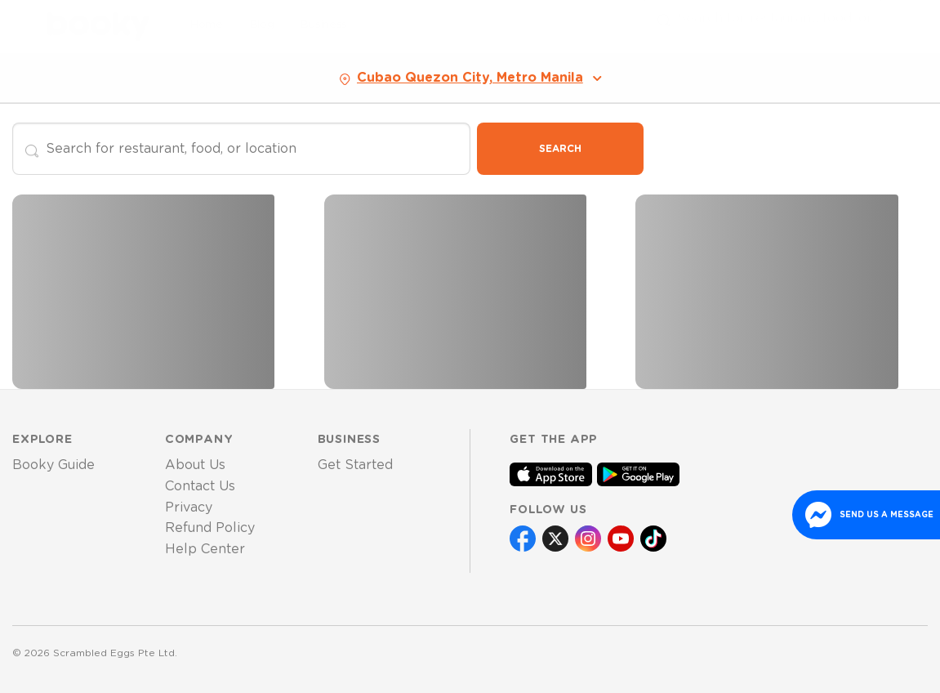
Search (560, 149)
